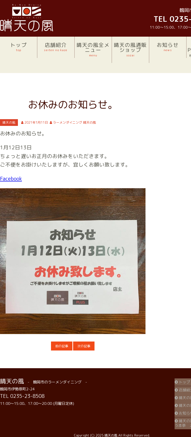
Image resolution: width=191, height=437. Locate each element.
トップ (18, 46)
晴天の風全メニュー (93, 49)
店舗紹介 (55, 46)
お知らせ (167, 46)
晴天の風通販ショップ (130, 49)
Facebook (11, 178)
